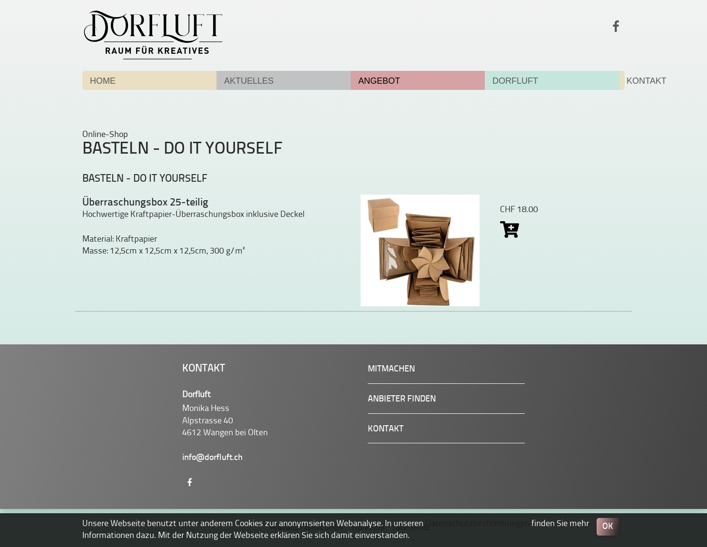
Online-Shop (105, 134)
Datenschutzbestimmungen (477, 523)
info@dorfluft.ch (212, 457)
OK (607, 526)
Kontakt (385, 429)
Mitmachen (391, 369)
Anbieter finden (402, 399)
